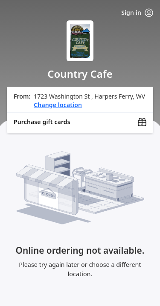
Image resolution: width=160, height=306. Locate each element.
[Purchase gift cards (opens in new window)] (80, 122)
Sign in (137, 12)
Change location (58, 105)
